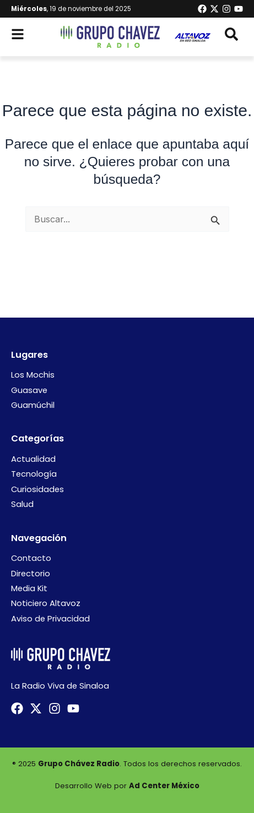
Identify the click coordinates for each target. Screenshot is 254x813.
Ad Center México (164, 786)
